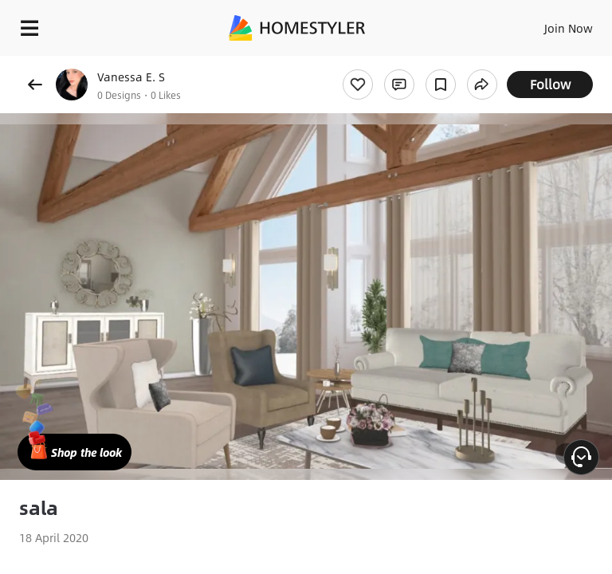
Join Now (568, 28)
